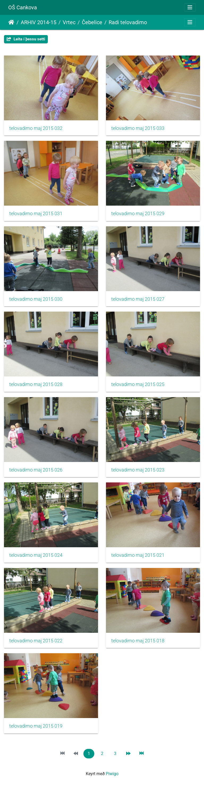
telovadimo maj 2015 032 (35, 128)
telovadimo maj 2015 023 (137, 470)
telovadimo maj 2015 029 (137, 213)
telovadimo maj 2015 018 (137, 640)
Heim (11, 22)
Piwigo (112, 773)
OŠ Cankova (22, 7)
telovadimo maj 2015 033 (137, 128)
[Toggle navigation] (190, 7)
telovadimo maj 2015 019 (35, 726)
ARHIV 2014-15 (38, 22)
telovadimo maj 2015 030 (35, 299)
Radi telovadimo (128, 22)
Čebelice (92, 22)
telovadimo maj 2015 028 (35, 384)
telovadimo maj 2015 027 (137, 299)
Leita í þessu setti (26, 39)
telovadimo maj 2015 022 (35, 640)
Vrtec (69, 22)
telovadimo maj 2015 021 (137, 555)
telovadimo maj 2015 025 (137, 384)
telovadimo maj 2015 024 (35, 555)
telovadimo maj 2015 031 (35, 213)
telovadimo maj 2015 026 (35, 470)
